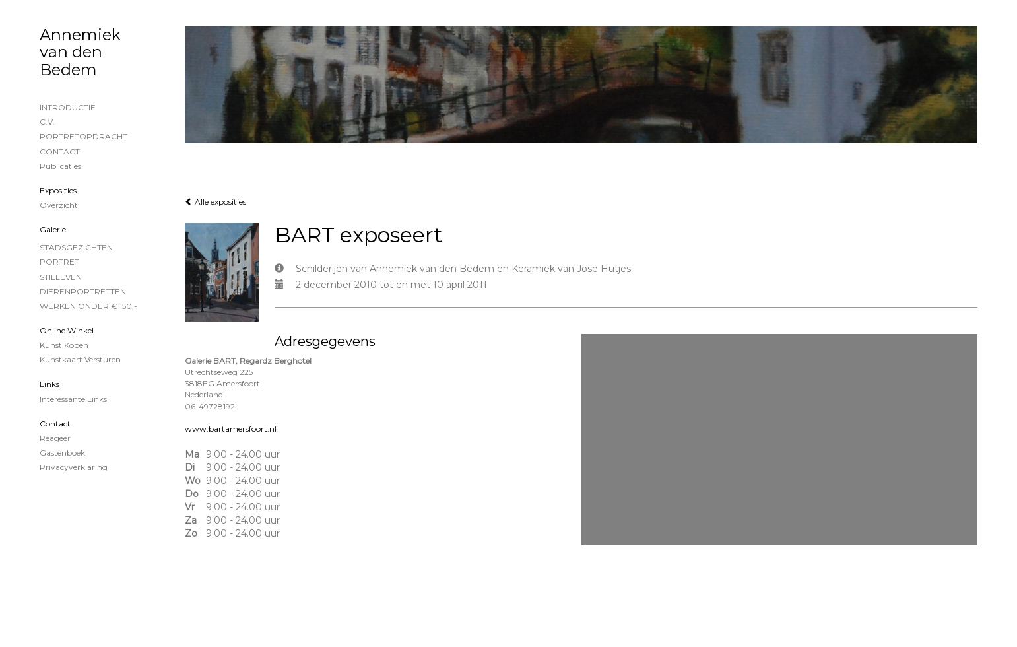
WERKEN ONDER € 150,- (88, 306)
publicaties (60, 166)
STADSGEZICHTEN (76, 247)
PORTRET (59, 262)
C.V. (47, 122)
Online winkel (67, 330)
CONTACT (60, 151)
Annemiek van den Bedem (80, 52)
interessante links (73, 399)
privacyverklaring (74, 467)
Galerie (53, 229)
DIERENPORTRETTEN (83, 291)
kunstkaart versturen (80, 359)
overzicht (59, 205)
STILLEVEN (61, 277)
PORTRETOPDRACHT (83, 136)
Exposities (58, 190)
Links (49, 384)
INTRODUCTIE (68, 107)
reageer (55, 438)
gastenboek (62, 453)
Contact (55, 423)
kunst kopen (64, 345)
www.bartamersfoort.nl (231, 429)
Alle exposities (215, 202)
